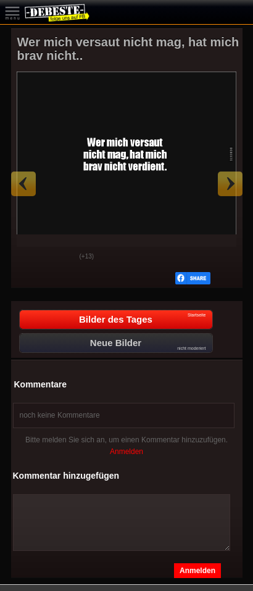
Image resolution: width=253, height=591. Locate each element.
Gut (30, 257)
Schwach (61, 257)
